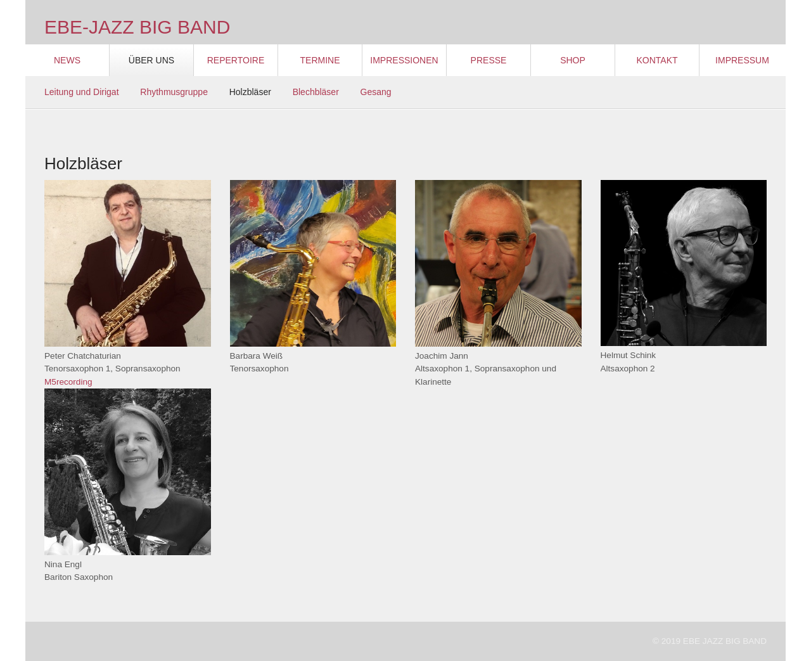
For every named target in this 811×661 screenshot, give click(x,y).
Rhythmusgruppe (174, 92)
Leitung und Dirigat (81, 92)
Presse (489, 60)
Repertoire (236, 60)
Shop (572, 60)
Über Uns (151, 60)
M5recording (68, 382)
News (67, 60)
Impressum (742, 60)
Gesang (376, 92)
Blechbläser (316, 92)
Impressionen (404, 60)
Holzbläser (250, 92)
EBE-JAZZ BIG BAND (137, 26)
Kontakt (656, 60)
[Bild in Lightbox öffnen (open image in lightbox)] (127, 263)
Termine (320, 60)
